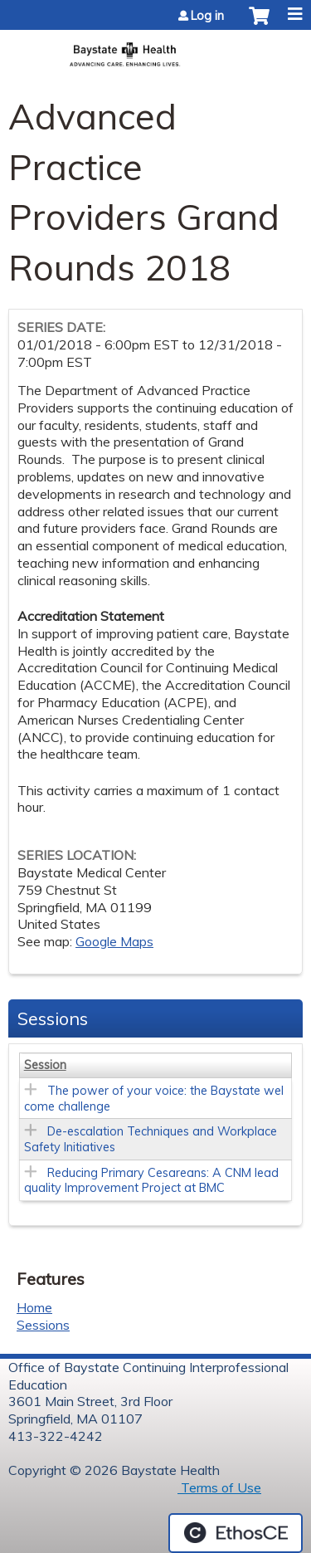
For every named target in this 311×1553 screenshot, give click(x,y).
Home (34, 1307)
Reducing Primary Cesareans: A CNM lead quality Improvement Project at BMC (151, 1180)
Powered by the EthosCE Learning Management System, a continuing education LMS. (235, 1533)
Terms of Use (219, 1487)
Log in (207, 16)
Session (45, 1064)
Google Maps (114, 941)
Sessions (43, 1324)
